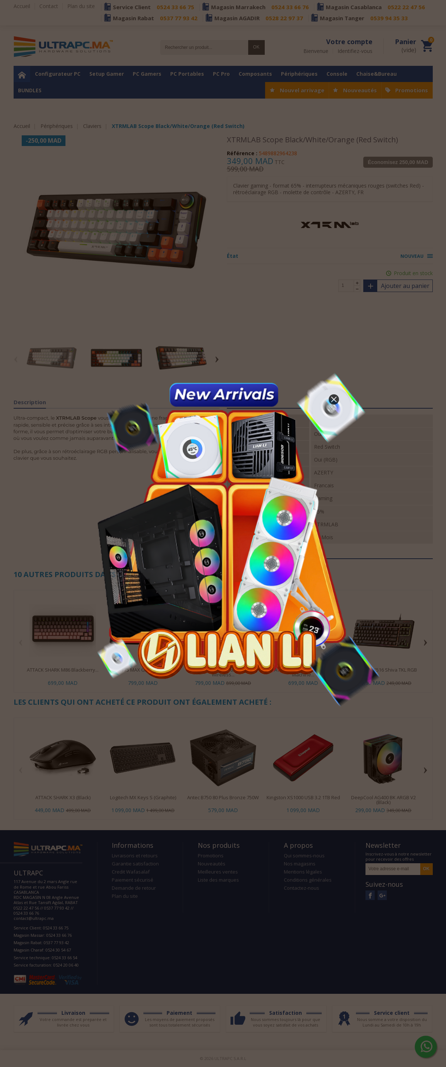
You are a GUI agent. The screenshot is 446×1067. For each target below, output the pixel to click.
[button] (334, 399)
